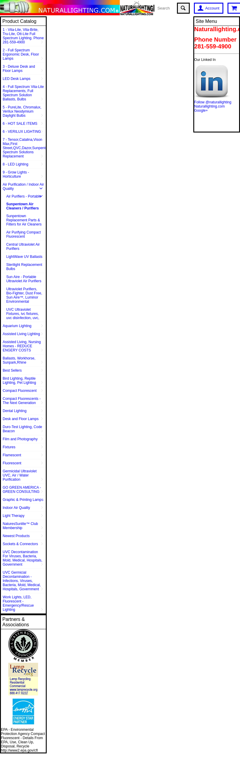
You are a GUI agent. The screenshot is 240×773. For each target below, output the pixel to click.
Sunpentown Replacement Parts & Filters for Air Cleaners (24, 220)
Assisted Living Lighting (21, 334)
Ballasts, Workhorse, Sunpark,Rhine (19, 360)
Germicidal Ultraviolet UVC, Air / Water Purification (20, 475)
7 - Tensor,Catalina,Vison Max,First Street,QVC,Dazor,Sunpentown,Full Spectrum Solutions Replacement (24, 148)
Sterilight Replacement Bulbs (24, 267)
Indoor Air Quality (16, 508)
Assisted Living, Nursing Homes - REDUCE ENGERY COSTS (22, 346)
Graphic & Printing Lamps (23, 500)
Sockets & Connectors (20, 544)
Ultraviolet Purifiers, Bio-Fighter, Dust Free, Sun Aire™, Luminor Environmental (24, 295)
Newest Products (16, 536)
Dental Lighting (14, 411)
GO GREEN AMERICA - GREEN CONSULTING (22, 489)
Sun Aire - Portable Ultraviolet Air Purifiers (23, 279)
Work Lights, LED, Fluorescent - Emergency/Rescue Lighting (18, 603)
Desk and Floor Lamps (21, 419)
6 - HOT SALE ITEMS (20, 124)
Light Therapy (13, 516)
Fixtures (9, 447)
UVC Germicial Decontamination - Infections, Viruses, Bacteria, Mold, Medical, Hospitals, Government (22, 580)
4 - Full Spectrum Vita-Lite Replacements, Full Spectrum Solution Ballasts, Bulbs (23, 93)
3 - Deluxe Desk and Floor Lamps (19, 68)
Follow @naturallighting (212, 102)
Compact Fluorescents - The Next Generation (21, 401)
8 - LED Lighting (15, 164)
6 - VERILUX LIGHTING (22, 132)
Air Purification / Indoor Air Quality (23, 186)
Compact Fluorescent (20, 391)
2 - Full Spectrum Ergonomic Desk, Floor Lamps (21, 54)
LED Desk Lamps (16, 79)
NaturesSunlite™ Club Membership (20, 526)
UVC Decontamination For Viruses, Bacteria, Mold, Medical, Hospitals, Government (22, 558)
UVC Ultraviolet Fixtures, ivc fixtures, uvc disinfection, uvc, (22, 313)
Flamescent (12, 455)
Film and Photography (20, 439)
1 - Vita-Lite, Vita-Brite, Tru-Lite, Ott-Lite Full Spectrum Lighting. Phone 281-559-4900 (23, 36)
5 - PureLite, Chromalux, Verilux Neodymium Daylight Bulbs (22, 111)
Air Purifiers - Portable (23, 196)
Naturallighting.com (209, 106)
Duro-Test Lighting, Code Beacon (22, 429)
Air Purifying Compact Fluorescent (23, 234)
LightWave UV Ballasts (24, 257)
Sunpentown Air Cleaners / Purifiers (22, 206)
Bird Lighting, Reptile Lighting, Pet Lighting (19, 380)
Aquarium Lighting (17, 326)
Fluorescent (12, 463)
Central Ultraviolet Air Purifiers (23, 246)
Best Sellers (12, 370)
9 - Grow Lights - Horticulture (16, 174)
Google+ (201, 110)
